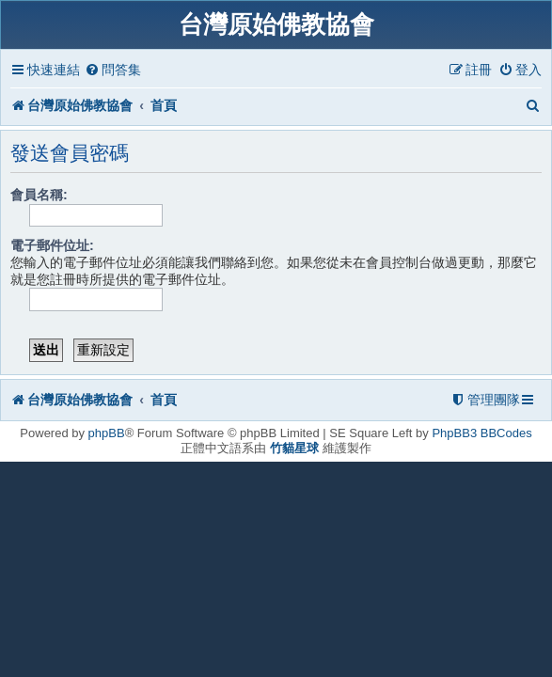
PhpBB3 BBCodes (481, 433)
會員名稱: (39, 194)
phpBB (106, 433)
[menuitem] (113, 70)
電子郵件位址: (52, 245)
